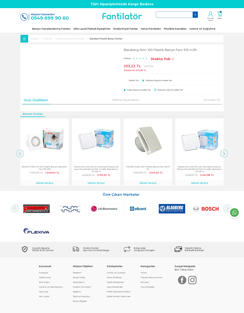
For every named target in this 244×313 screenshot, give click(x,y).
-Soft (104, 308)
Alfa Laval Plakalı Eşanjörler (92, 28)
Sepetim (77, 269)
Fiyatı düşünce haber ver (139, 90)
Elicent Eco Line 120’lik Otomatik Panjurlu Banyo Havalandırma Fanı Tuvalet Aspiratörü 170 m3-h (96, 169)
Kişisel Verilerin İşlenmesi (118, 274)
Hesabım (77, 250)
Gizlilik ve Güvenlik (116, 250)
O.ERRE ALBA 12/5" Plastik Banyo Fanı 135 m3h (148, 168)
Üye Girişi (43, 269)
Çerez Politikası (114, 255)
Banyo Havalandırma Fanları (51, 28)
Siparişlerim (79, 260)
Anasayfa (43, 250)
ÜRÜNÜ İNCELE (44, 183)
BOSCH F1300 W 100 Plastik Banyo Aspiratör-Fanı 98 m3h (44, 168)
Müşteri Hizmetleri (82, 265)
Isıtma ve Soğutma (202, 28)
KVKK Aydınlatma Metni (118, 269)
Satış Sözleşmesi (115, 265)
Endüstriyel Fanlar (125, 28)
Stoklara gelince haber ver (170, 90)
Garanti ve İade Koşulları (51, 265)
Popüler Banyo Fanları (152, 255)
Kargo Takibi (79, 255)
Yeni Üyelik (44, 274)
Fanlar (144, 250)
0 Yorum (127, 58)
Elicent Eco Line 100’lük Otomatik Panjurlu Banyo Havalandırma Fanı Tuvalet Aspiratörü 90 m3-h (199, 169)
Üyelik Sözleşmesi (115, 260)
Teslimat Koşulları (81, 274)
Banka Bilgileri (80, 279)
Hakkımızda (45, 255)
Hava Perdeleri (151, 28)
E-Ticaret (112, 308)
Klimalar (145, 260)
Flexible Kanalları (175, 28)
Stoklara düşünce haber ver (159, 80)
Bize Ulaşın (44, 260)
